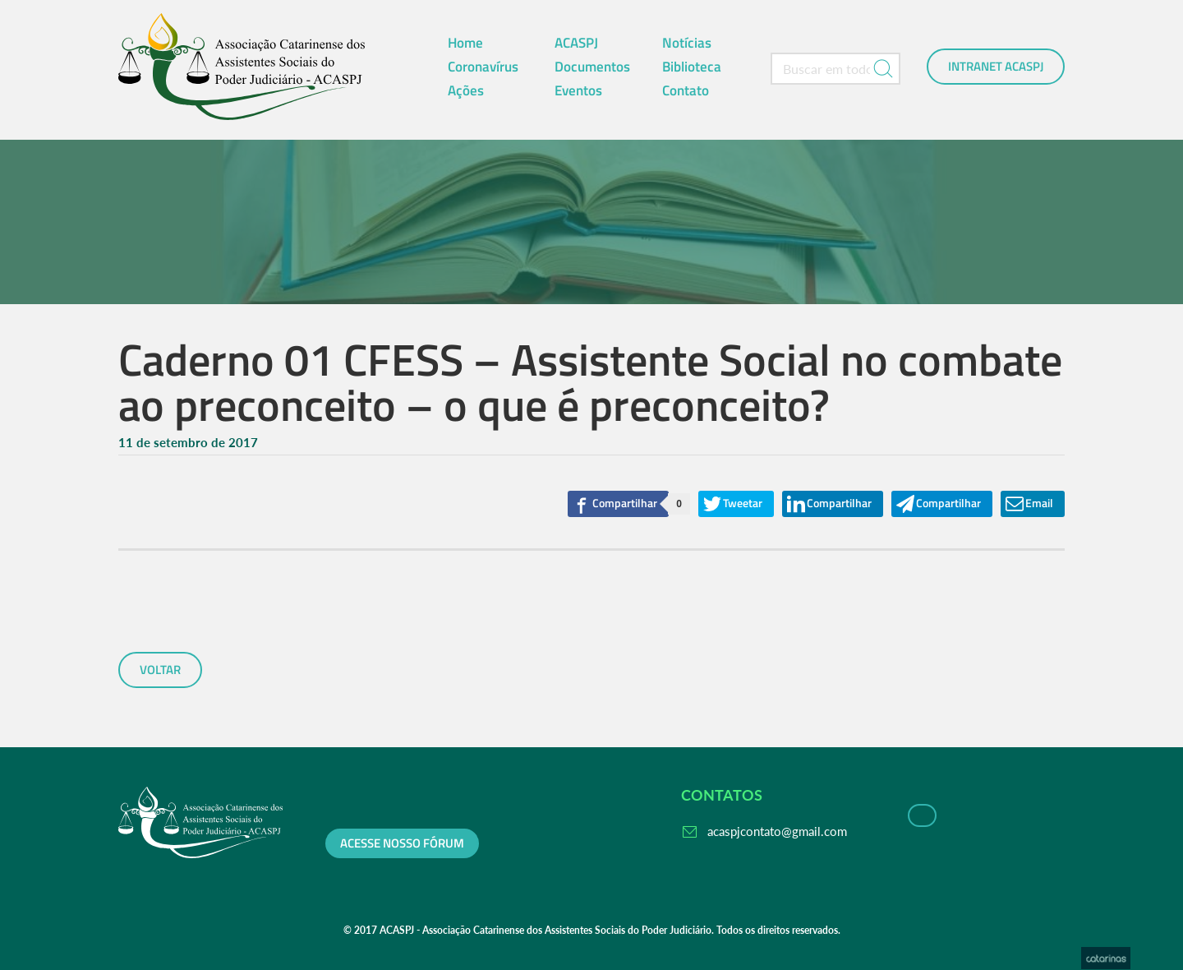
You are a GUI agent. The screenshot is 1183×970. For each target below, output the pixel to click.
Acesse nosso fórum (402, 843)
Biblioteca (691, 66)
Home (465, 42)
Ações (466, 90)
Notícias (686, 42)
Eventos (578, 90)
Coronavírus (483, 66)
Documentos (592, 66)
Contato (685, 90)
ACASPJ (576, 42)
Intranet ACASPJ (995, 67)
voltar (160, 670)
